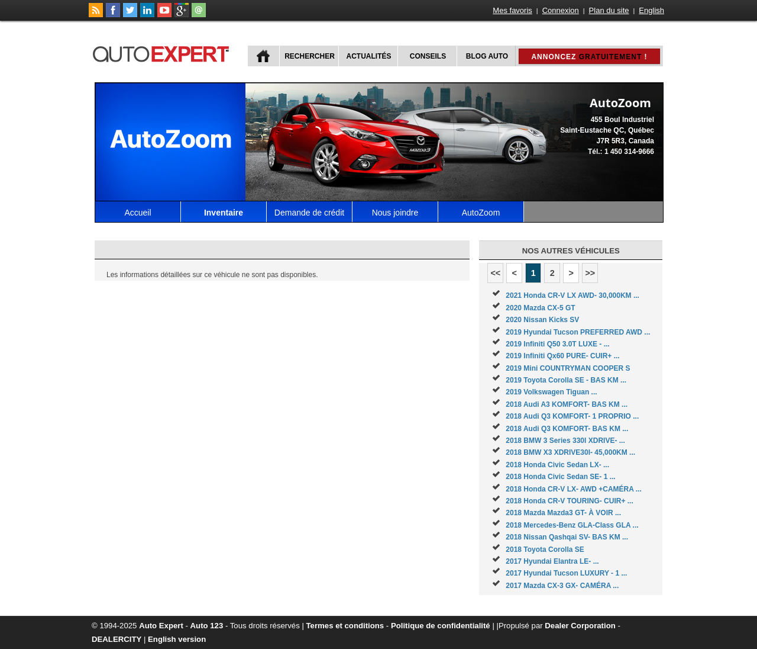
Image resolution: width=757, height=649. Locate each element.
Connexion (560, 10)
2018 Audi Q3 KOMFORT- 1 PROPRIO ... (572, 416)
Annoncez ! (589, 57)
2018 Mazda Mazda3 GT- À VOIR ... (563, 513)
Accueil (137, 212)
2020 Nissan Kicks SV (542, 320)
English (651, 10)
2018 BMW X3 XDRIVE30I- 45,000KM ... (570, 452)
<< (495, 273)
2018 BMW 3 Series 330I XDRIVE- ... (565, 440)
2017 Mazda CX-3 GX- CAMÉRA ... (562, 585)
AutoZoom (481, 212)
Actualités (369, 56)
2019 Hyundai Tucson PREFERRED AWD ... (578, 332)
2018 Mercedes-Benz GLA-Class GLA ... (572, 525)
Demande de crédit (309, 212)
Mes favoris (512, 10)
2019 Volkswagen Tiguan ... (551, 392)
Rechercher (309, 56)
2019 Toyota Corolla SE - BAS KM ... (566, 380)
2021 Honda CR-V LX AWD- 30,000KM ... (572, 295)
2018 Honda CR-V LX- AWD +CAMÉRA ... (573, 489)
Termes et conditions (345, 625)
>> (590, 273)
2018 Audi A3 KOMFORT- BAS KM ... (566, 404)
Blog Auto (487, 56)
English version (177, 639)
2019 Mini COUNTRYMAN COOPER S (568, 368)
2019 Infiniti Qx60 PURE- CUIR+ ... (562, 356)
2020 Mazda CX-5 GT (540, 308)
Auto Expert (161, 625)
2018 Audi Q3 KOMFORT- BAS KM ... (567, 429)
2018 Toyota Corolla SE (545, 549)
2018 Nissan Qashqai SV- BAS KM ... (567, 537)
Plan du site (609, 10)
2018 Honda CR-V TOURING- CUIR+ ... (569, 501)
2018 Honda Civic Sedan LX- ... (557, 465)
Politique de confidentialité (440, 625)
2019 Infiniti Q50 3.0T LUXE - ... (557, 344)
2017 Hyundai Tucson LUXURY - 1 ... (566, 573)
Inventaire (223, 212)
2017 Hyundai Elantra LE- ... (552, 561)
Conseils (428, 56)
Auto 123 (207, 625)
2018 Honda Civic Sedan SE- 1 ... (560, 477)
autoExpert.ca (163, 52)
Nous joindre (395, 212)
